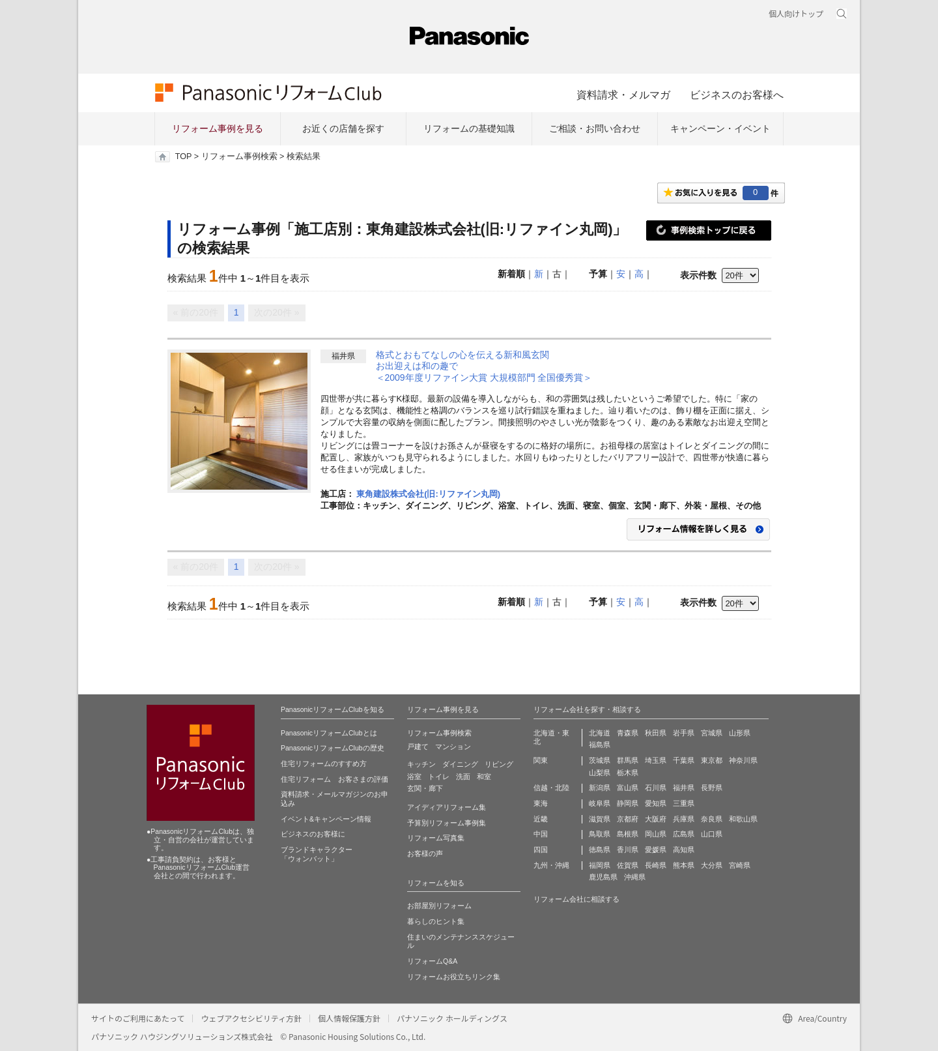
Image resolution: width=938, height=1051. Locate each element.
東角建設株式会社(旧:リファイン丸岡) (428, 494)
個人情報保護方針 (349, 1018)
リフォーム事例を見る (217, 128)
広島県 (683, 834)
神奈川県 (743, 760)
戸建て (418, 746)
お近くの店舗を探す (343, 128)
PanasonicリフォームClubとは (329, 733)
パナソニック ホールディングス (452, 1018)
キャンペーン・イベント (720, 128)
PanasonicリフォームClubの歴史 (332, 748)
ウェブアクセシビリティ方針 (251, 1018)
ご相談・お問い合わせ (594, 128)
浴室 (414, 776)
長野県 (711, 788)
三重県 (683, 803)
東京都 (711, 760)
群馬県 (627, 760)
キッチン (421, 764)
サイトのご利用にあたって (137, 1018)
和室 (484, 776)
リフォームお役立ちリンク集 (453, 977)
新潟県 (599, 788)
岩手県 (683, 733)
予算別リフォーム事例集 (446, 823)
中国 (540, 834)
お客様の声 (425, 853)
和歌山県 (743, 819)
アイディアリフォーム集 (446, 807)
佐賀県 (627, 865)
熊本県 (683, 865)
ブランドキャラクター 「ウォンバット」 (316, 854)
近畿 (540, 819)
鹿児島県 (603, 877)
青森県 (627, 733)
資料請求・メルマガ (623, 94)
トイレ (438, 776)
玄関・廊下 (425, 788)
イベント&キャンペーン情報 (326, 819)
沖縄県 (635, 877)
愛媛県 (655, 849)
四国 (540, 849)
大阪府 (655, 819)
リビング (499, 764)
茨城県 (599, 760)
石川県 (655, 788)
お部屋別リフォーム (439, 906)
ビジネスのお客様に (313, 834)
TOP (183, 156)
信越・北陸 (551, 788)
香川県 (627, 849)
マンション (453, 746)
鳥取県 (599, 834)
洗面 (463, 776)
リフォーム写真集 (435, 838)
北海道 (599, 733)
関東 (540, 760)
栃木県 (627, 773)
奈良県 (711, 819)
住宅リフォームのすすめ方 (324, 763)
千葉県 (683, 760)
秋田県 (655, 733)
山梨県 (599, 773)
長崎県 (655, 865)
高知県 (683, 849)
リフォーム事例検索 (239, 156)
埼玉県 (655, 760)
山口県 (711, 834)
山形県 (739, 733)
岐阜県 (599, 803)
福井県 (683, 788)
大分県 (711, 865)
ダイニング (460, 764)
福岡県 (599, 865)
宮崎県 (739, 865)
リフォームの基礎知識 (469, 128)
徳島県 (599, 849)
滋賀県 (599, 819)
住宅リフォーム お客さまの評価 (334, 779)
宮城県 (711, 733)
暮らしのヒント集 (435, 921)
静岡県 (627, 803)
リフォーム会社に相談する (576, 899)
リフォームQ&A (432, 961)
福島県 (599, 744)
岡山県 (655, 834)
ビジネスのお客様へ (737, 94)
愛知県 (655, 803)
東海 (540, 803)
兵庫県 (683, 819)
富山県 (627, 788)
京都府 (627, 819)
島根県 (627, 834)
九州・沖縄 (551, 865)
